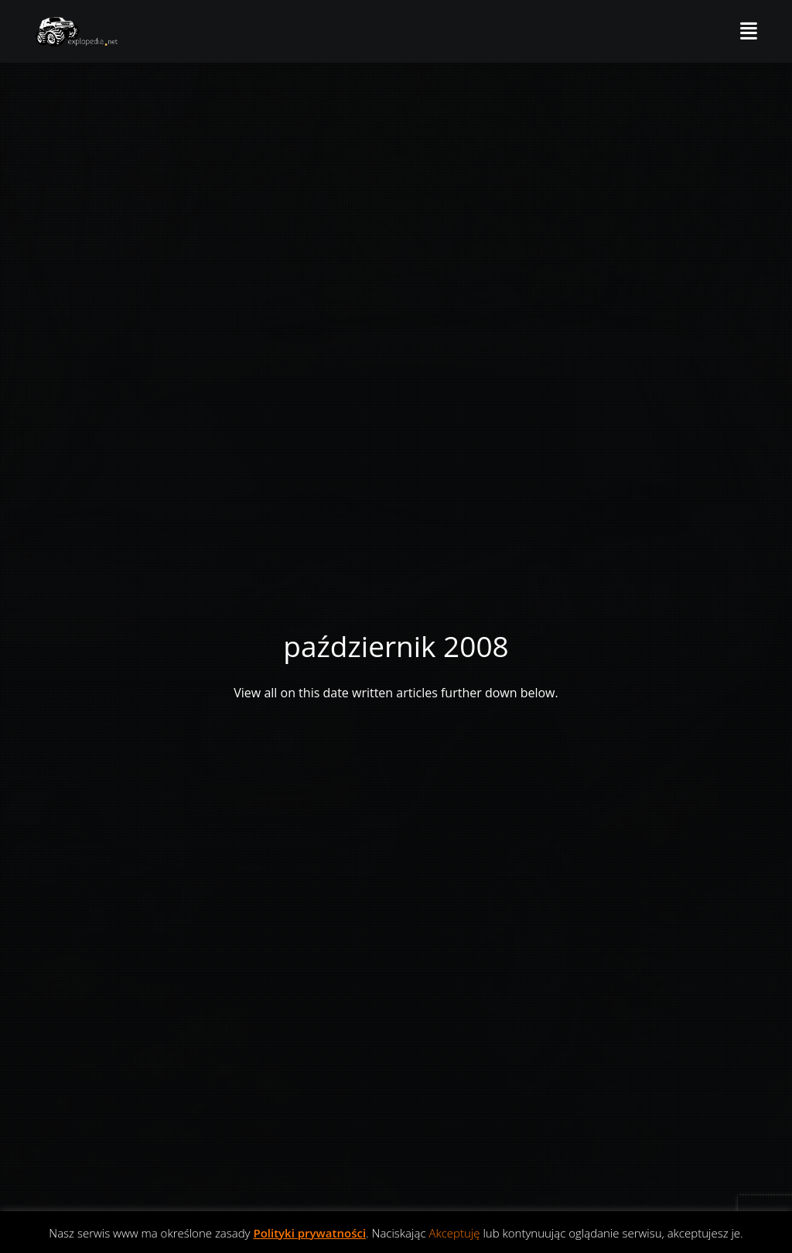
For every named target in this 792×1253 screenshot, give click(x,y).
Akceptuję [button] (454, 1233)
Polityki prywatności (309, 1233)
